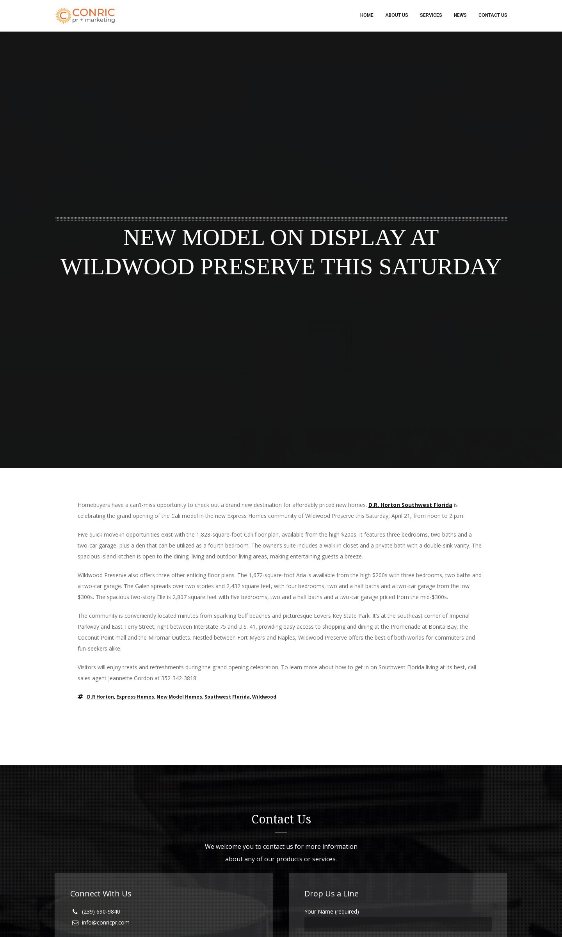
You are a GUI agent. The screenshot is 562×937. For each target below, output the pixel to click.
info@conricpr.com (106, 922)
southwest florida (227, 697)
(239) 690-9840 (101, 912)
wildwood (264, 697)
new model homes (179, 697)
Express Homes (135, 697)
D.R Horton (100, 697)
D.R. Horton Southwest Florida (410, 505)
